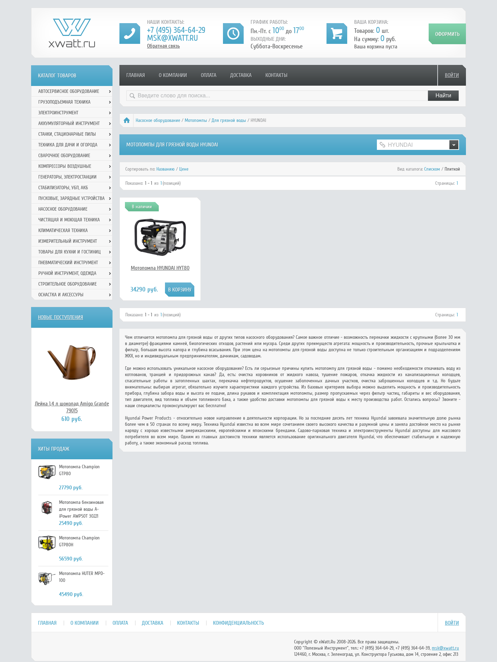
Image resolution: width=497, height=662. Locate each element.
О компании (173, 75)
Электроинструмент (58, 113)
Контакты (276, 75)
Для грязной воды (229, 120)
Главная (135, 75)
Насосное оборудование (158, 120)
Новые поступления (60, 317)
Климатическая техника (63, 230)
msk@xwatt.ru (172, 38)
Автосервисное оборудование (68, 91)
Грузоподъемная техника (64, 102)
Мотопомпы (196, 120)
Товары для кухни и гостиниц (69, 252)
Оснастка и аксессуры (61, 295)
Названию (165, 169)
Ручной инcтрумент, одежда (67, 273)
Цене (183, 169)
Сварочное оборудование (64, 156)
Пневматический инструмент (68, 263)
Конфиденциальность (238, 623)
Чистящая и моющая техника (69, 220)
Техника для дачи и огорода (67, 145)
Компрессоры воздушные (64, 166)
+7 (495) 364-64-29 (176, 30)
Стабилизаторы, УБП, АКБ (63, 188)
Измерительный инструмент (67, 241)
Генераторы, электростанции (67, 177)
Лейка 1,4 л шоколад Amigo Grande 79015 (72, 407)
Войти (452, 75)
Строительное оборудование (67, 284)
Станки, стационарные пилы (67, 134)
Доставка (241, 75)
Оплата (208, 75)
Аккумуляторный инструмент (69, 123)
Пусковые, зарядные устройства (71, 198)
